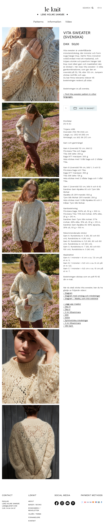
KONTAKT (32, 521)
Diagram (68, 293)
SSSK (67, 318)
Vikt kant (69, 326)
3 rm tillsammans (73, 323)
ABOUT (31, 501)
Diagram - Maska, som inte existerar (81, 298)
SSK (67, 315)
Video (68, 21)
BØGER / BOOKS (34, 505)
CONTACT (7, 495)
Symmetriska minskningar (76, 320)
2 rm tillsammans (73, 312)
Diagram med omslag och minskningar (82, 296)
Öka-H (68, 307)
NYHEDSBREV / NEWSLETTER (34, 509)
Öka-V (67, 309)
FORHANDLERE (34, 517)
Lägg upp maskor (73, 304)
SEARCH (88, 8)
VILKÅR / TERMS (34, 514)
